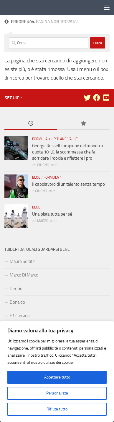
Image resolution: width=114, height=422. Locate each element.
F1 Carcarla (19, 315)
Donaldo (17, 302)
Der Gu (16, 288)
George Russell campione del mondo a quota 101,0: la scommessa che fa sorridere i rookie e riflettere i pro (67, 152)
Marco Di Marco (24, 275)
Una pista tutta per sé (52, 214)
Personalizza (57, 393)
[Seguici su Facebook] (96, 97)
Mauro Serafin (23, 261)
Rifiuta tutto (57, 409)
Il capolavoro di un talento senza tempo (68, 184)
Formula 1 (41, 139)
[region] (57, 371)
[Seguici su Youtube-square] (106, 97)
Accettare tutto (57, 377)
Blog (36, 177)
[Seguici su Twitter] (87, 97)
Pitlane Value (66, 139)
